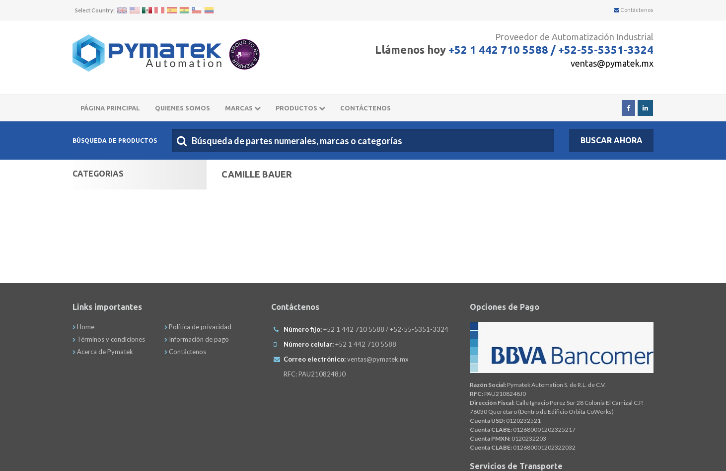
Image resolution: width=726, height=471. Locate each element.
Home (83, 327)
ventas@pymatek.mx (612, 63)
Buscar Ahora (612, 140)
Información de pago (196, 339)
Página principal (110, 107)
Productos (300, 107)
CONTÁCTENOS (365, 107)
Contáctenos (633, 9)
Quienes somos (182, 107)
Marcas (243, 107)
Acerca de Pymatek (103, 352)
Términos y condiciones (109, 339)
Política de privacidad (197, 327)
